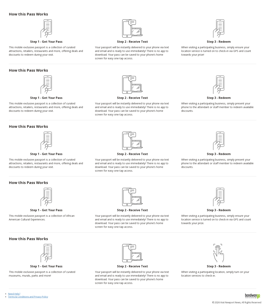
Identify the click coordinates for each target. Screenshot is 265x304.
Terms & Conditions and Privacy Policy (28, 296)
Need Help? (14, 293)
